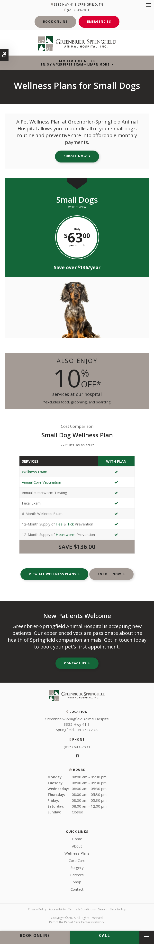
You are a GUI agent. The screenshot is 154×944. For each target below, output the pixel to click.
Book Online (55, 21)
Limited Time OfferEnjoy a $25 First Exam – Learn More (75, 63)
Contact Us (75, 663)
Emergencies (99, 21)
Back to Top (118, 909)
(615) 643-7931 (78, 10)
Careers (77, 874)
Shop (77, 881)
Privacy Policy (37, 909)
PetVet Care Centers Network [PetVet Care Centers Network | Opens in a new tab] (84, 922)
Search (102, 909)
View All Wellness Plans (52, 574)
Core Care (77, 860)
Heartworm (65, 534)
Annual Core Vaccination (41, 482)
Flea (59, 524)
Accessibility (57, 909)
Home (77, 838)
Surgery (77, 867)
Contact (77, 889)
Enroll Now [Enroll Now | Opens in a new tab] (75, 156)
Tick (70, 524)
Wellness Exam (34, 471)
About (77, 846)
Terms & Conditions (82, 909)
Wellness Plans (77, 853)
